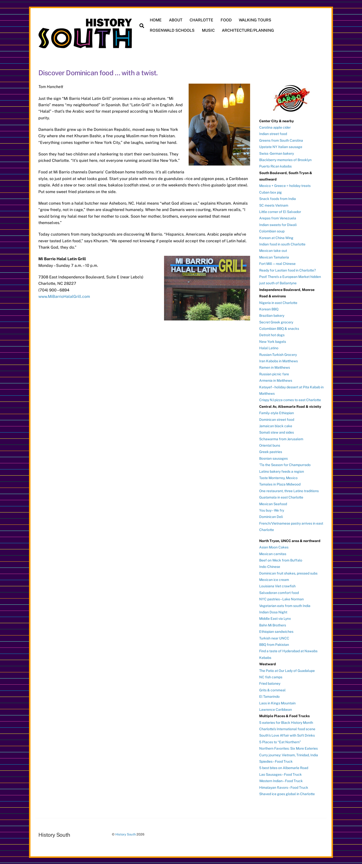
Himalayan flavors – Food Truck (283, 787)
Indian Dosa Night (273, 612)
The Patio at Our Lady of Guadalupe (287, 670)
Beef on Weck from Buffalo (280, 559)
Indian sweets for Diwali (278, 224)
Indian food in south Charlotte (282, 244)
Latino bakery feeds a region (281, 471)
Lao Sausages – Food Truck (280, 774)
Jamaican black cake (275, 425)
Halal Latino (268, 347)
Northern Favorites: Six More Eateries (288, 748)
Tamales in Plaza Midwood (280, 484)
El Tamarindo (269, 696)
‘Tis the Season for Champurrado (285, 464)
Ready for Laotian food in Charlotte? (287, 270)
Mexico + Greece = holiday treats (285, 185)
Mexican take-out (273, 250)
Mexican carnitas (272, 553)
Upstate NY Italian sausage (280, 146)
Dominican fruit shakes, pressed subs (288, 573)
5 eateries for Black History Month (286, 722)
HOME (156, 20)
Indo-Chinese (269, 566)
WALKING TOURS (255, 20)
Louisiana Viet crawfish (277, 586)
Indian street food (273, 133)
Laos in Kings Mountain (277, 702)
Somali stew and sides (276, 432)
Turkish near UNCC (274, 637)
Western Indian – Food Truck (281, 780)
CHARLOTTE (202, 20)
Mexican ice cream (274, 579)
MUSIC (208, 30)
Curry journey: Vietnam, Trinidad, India (288, 754)
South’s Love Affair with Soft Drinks (287, 735)
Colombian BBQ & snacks (279, 328)
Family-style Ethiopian (276, 412)
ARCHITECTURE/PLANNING (248, 30)
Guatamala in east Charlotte (281, 497)
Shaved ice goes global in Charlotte (287, 793)
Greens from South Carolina (281, 140)
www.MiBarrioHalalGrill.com (64, 295)
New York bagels (272, 341)
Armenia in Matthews (275, 380)
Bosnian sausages (273, 458)
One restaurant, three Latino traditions (289, 490)
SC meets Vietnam (273, 205)
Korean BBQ (268, 308)
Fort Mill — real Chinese (277, 263)
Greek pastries (270, 451)
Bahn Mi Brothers (272, 624)
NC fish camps (270, 676)
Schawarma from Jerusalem (281, 438)
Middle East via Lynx (275, 618)
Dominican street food (276, 419)
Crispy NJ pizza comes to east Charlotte (290, 399)
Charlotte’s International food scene (287, 728)
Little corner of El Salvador (280, 211)
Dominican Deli (271, 516)
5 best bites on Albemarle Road (283, 767)
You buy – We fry (271, 510)
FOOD (226, 20)
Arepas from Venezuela (277, 218)
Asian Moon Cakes (273, 547)
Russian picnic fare (274, 373)
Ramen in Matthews (274, 367)
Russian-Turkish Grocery (278, 354)
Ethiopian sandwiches (276, 631)
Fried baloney (269, 683)
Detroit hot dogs (272, 334)
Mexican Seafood (273, 503)
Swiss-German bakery (276, 153)
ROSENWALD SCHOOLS (172, 30)
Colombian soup (272, 231)
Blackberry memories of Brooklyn (285, 159)
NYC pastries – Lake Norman (281, 599)
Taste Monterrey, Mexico (278, 477)
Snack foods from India (277, 198)
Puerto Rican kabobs (275, 166)
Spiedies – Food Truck (276, 761)
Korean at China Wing (276, 237)
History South (125, 834)
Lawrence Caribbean (275, 709)
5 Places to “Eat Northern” (280, 741)
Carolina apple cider (275, 127)
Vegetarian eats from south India (284, 605)
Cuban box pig (270, 192)
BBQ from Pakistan (274, 644)
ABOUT (176, 20)
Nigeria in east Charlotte (278, 302)
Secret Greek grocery (276, 321)
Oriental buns (269, 445)
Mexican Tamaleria (274, 256)
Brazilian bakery (271, 315)
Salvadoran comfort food (279, 592)
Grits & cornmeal (272, 689)
